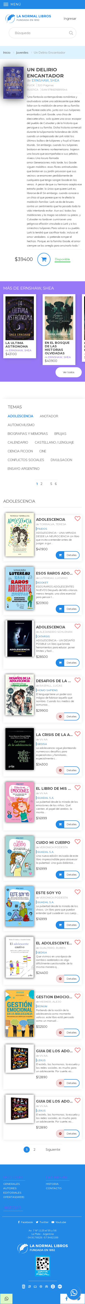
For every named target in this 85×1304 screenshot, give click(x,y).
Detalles (71, 555)
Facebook (25, 1222)
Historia (52, 1183)
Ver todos (68, 372)
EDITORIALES (12, 1192)
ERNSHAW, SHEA (45, 80)
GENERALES (11, 1183)
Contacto (54, 1188)
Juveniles (22, 52)
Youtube (59, 1222)
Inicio (6, 52)
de (51, 524)
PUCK (31, 85)
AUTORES (9, 1188)
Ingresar (70, 19)
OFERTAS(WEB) (13, 1197)
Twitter (42, 1222)
